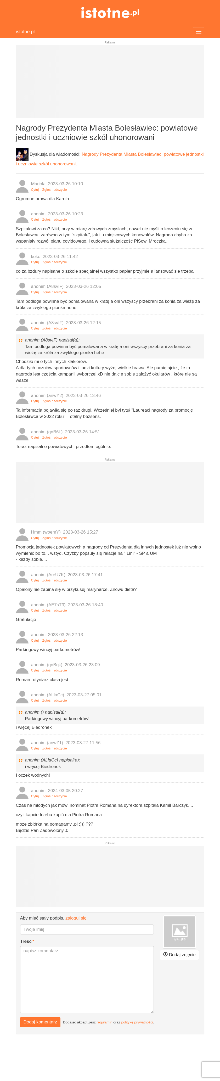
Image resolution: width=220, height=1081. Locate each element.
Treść (26, 941)
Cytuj (35, 190)
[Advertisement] (110, 83)
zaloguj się (75, 918)
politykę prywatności (137, 1022)
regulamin (104, 1022)
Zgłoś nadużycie (54, 190)
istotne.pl (110, 12)
